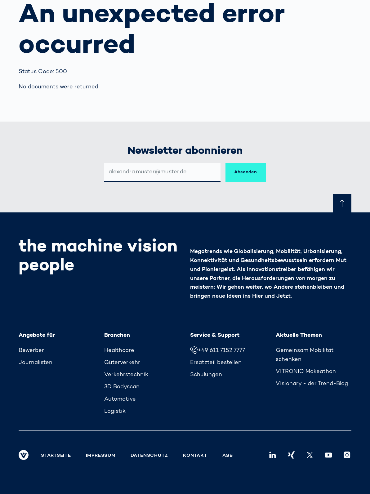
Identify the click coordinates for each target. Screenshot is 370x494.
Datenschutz (149, 455)
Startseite (56, 455)
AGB (227, 455)
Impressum (101, 455)
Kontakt (195, 455)
